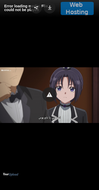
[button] (49, 94)
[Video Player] (49, 95)
